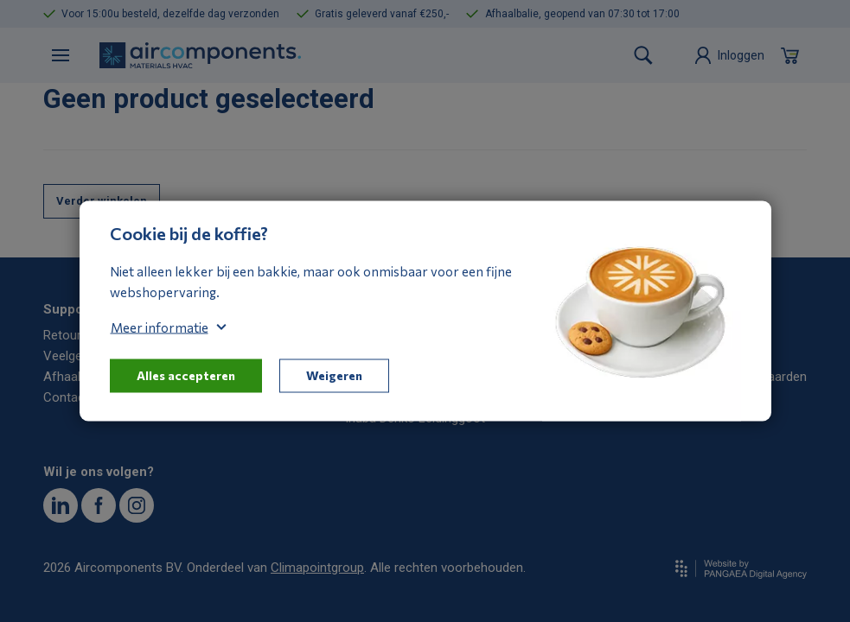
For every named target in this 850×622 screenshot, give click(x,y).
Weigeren (334, 375)
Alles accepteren (186, 375)
